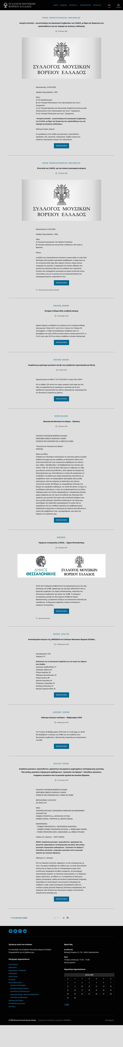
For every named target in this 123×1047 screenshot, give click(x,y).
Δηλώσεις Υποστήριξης (18, 1007)
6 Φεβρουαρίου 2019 (63, 738)
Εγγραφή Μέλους (95, 5)
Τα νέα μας (73, 5)
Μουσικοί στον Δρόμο (61, 427)
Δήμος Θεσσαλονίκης (44, 630)
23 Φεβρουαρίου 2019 (62, 659)
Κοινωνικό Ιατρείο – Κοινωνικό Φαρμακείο (26, 1016)
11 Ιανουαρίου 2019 (62, 802)
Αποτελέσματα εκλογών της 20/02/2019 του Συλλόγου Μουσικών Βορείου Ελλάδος (61, 652)
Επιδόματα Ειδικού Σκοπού (20, 1010)
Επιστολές (44, 20)
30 (65, 939)
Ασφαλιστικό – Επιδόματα (18, 992)
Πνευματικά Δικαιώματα (18, 1025)
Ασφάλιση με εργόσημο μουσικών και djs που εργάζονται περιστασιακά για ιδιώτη (61, 374)
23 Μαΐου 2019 (62, 380)
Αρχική (65, 5)
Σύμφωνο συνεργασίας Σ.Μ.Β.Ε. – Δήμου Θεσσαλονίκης (61, 553)
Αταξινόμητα (13, 995)
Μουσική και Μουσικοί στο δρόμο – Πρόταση (61, 432)
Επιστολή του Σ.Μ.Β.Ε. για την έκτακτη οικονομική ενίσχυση (61, 174)
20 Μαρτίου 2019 (63, 559)
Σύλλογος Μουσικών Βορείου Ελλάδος (49, 296)
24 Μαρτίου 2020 (63, 37)
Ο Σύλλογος (82, 5)
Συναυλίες (12, 1028)
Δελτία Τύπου (66, 646)
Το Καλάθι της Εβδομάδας (20, 1019)
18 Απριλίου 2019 (63, 437)
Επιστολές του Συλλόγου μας (58, 20)
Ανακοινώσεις (61, 548)
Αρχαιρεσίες (56, 646)
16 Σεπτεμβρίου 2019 (63, 323)
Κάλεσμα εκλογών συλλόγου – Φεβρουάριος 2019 (61, 732)
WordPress (69, 1042)
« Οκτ (66, 1026)
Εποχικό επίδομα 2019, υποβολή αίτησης (61, 317)
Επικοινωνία (97, 8)
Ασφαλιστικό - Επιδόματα (61, 312)
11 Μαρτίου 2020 (63, 180)
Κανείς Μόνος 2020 (76, 20)
